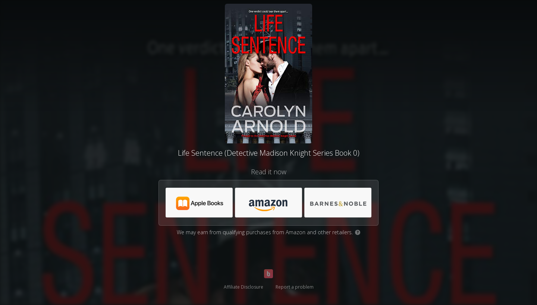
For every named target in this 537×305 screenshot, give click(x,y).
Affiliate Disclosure (243, 287)
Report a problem (295, 287)
